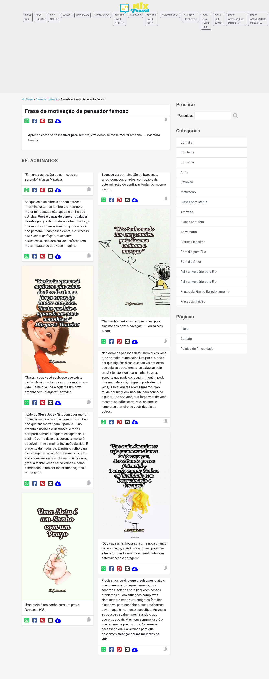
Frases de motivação (47, 99)
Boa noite (53, 17)
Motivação (101, 15)
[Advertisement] (134, 64)
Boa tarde (40, 17)
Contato (186, 339)
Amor (66, 15)
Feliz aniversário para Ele (236, 19)
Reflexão (82, 15)
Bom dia (28, 17)
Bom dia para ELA (206, 21)
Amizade (135, 15)
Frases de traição (192, 301)
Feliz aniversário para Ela (258, 19)
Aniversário (170, 15)
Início (184, 329)
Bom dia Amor (218, 19)
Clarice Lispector (190, 17)
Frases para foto (151, 19)
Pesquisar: (185, 116)
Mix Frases (27, 99)
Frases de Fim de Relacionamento (205, 292)
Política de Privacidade (196, 349)
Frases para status (119, 19)
